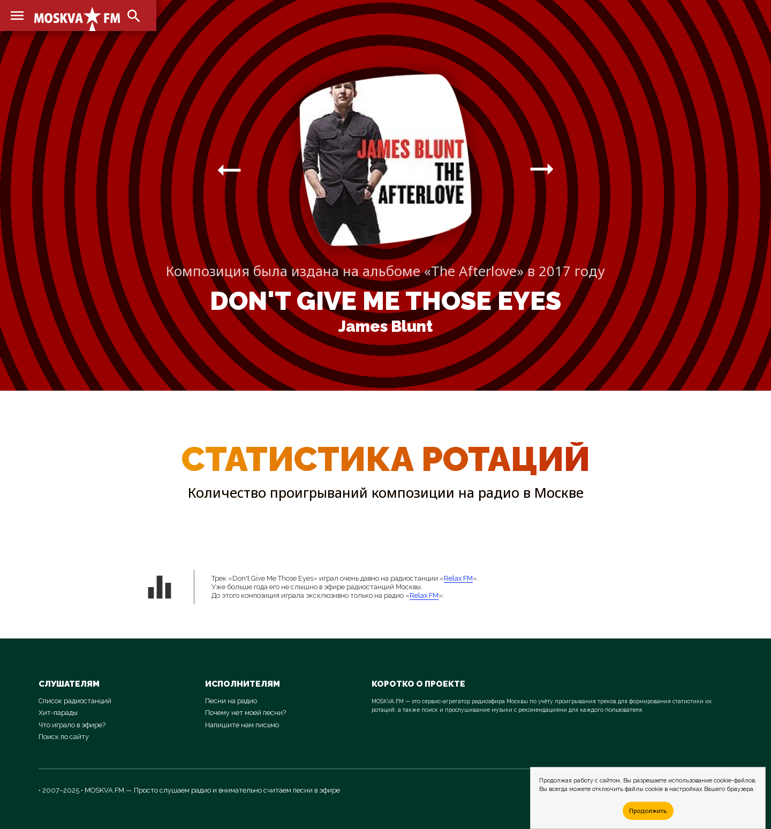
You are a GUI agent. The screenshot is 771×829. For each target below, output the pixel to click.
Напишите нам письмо (242, 725)
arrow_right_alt (229, 170)
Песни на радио (231, 701)
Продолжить (648, 811)
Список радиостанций (75, 701)
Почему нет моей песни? (245, 713)
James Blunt (385, 326)
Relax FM (458, 578)
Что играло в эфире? (72, 725)
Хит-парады (58, 713)
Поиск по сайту (64, 737)
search (133, 16)
